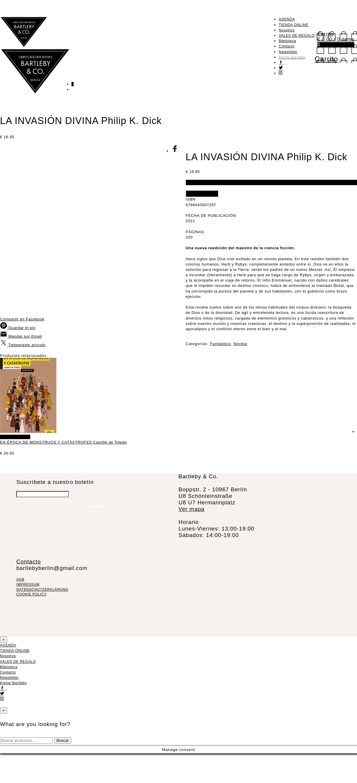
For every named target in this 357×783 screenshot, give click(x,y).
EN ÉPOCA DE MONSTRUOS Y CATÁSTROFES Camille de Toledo (234, 472)
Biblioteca (287, 41)
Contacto (286, 46)
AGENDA (287, 19)
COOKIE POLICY (31, 624)
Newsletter (288, 52)
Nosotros (286, 30)
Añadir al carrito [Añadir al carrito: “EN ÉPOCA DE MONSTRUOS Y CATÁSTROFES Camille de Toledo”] (186, 466)
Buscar (62, 770)
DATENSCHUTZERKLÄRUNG (42, 619)
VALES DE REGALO (297, 36)
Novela (240, 344)
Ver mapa (192, 538)
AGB (20, 609)
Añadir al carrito (202, 193)
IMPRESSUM (27, 614)
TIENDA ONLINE (293, 25)
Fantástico (220, 344)
